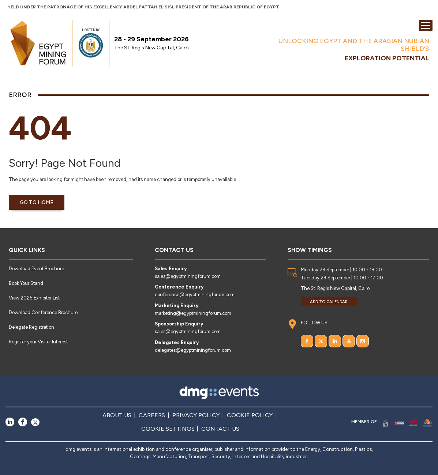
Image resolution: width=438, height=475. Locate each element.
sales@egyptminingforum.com (188, 276)
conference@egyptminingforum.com (195, 294)
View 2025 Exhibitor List (34, 298)
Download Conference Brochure (43, 312)
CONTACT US (220, 428)
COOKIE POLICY (250, 415)
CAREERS (152, 415)
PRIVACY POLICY (196, 415)
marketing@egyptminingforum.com (193, 313)
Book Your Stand (26, 283)
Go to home (36, 202)
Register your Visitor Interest (38, 341)
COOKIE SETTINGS (168, 428)
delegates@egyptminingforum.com (193, 350)
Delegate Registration (31, 327)
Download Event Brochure (36, 268)
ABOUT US (116, 415)
